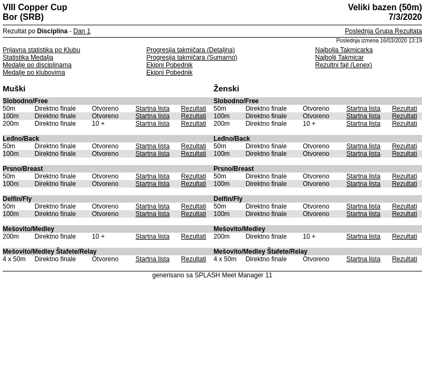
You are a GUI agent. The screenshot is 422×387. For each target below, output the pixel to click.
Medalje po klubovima (34, 72)
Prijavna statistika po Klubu (41, 50)
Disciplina (52, 31)
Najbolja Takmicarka (344, 50)
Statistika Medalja (28, 57)
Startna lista (152, 108)
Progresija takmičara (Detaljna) (190, 50)
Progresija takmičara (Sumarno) (191, 57)
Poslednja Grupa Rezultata (383, 31)
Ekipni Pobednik (169, 65)
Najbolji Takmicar (339, 57)
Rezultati (193, 108)
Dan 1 (81, 31)
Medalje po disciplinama (37, 65)
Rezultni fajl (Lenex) (343, 65)
